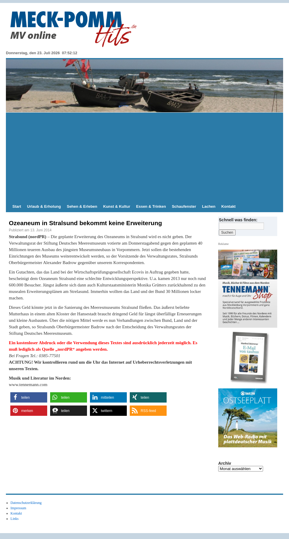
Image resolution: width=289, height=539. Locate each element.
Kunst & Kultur (116, 206)
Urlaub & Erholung (44, 206)
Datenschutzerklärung (26, 503)
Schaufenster (184, 206)
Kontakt (228, 206)
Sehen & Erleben (82, 206)
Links (15, 519)
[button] (28, 397)
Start (16, 206)
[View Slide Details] (250, 358)
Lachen (209, 206)
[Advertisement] (144, 157)
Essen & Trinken (151, 206)
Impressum (18, 508)
